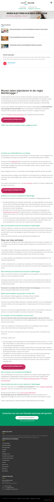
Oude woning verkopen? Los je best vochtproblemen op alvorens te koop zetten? (28, 29)
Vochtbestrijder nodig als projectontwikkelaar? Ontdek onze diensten (25, 44)
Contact (4, 462)
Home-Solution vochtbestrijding (13, 15)
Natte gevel (4, 468)
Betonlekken (5, 470)
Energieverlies (5, 466)
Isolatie (3, 451)
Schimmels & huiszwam (7, 457)
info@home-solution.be (34, 8)
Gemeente (24, 15)
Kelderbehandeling (6, 445)
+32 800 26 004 (22, 8)
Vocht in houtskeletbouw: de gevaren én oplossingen (21, 36)
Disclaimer (19, 498)
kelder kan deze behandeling (16, 114)
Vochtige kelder (5, 460)
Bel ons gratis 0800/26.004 (27, 420)
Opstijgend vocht (6, 453)
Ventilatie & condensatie (7, 455)
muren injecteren (28, 183)
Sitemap (27, 498)
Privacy (23, 498)
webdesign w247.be (48, 499)
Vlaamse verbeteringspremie (31, 378)
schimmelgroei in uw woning (10, 212)
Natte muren (5, 464)
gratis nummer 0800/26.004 (27, 392)
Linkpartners (32, 498)
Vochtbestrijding (6, 443)
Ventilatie (4, 449)
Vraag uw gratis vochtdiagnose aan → (13, 119)
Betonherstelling (6, 447)
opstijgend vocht (15, 161)
